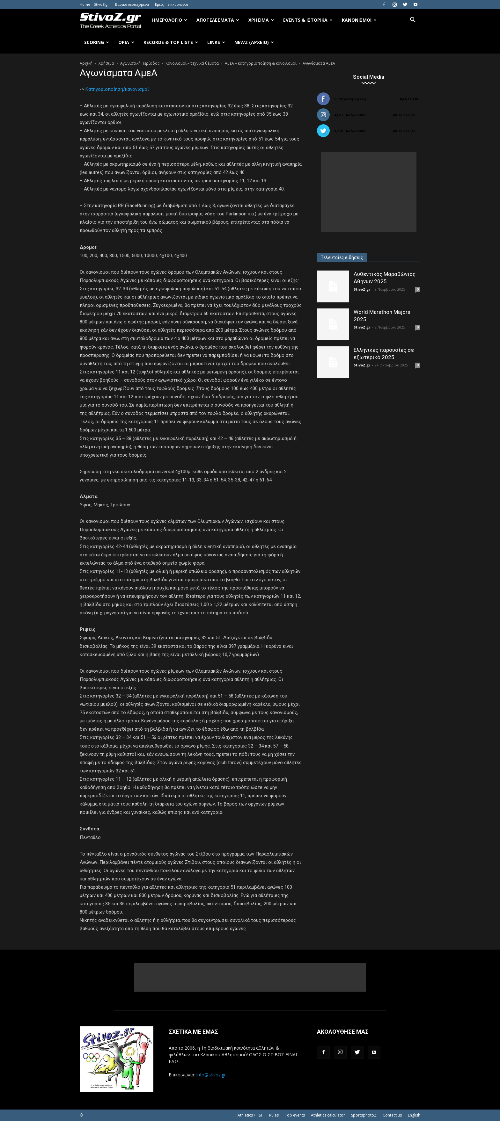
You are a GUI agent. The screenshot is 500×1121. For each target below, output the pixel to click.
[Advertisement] (368, 192)
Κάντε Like (410, 99)
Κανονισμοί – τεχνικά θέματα (192, 63)
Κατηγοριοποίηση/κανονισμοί (117, 89)
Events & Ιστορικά (308, 20)
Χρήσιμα (261, 20)
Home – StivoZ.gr (94, 4)
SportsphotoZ (364, 1115)
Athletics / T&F (250, 1115)
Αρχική (86, 63)
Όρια (126, 42)
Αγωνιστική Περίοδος (139, 63)
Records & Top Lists (170, 42)
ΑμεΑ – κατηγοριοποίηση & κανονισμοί (261, 63)
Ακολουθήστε (406, 114)
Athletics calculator (328, 1115)
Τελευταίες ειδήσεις (342, 257)
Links (216, 42)
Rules (274, 1115)
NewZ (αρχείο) (254, 42)
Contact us (392, 1115)
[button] (412, 21)
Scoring (96, 42)
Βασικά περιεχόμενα (132, 4)
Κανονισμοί (359, 20)
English (414, 1115)
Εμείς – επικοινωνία (171, 4)
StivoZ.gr (362, 289)
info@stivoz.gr (211, 1075)
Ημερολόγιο (169, 20)
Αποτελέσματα (217, 20)
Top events (295, 1115)
